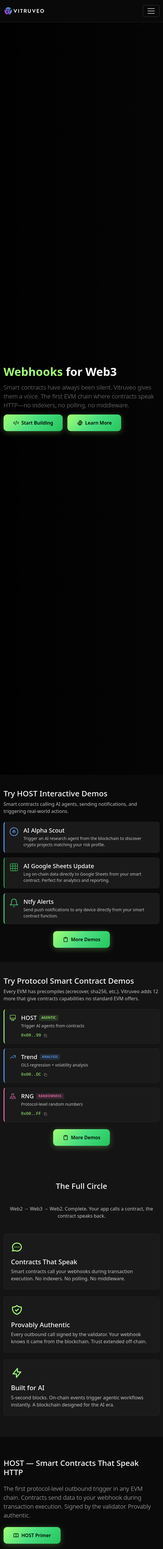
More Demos (81, 939)
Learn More (94, 423)
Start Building (33, 423)
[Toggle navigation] (151, 11)
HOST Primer (32, 1535)
